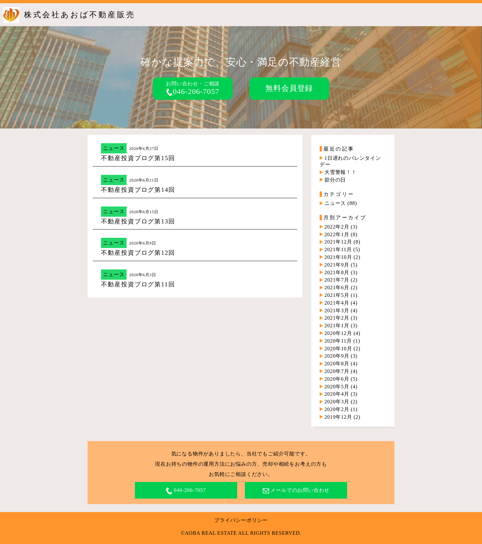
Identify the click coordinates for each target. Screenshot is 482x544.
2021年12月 (338, 242)
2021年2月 (336, 318)
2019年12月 (338, 417)
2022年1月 (336, 234)
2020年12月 (338, 333)
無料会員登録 (289, 88)
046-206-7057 (192, 91)
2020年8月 (336, 363)
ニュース (113, 148)
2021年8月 (336, 272)
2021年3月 (336, 310)
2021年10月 (338, 257)
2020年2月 (336, 409)
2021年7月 (336, 280)
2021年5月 (336, 295)
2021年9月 (336, 265)
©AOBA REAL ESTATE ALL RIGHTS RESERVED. (241, 533)
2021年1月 (336, 325)
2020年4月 (336, 394)
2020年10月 (338, 348)
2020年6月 (336, 379)
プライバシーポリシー (241, 520)
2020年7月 (336, 371)
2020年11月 (338, 341)
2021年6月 (336, 287)
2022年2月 (336, 226)
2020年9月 (336, 356)
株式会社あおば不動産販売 (80, 15)
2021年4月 (336, 303)
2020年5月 (336, 386)
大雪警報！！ (340, 172)
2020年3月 (336, 401)
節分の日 (335, 180)
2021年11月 (338, 249)
